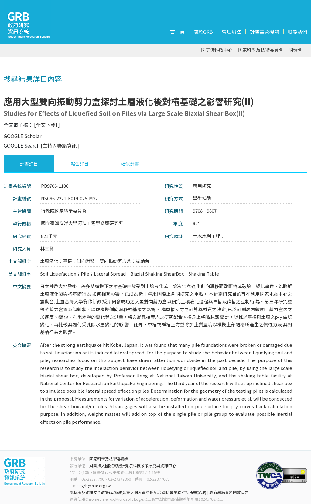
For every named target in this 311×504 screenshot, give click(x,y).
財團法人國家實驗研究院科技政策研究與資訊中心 (132, 465)
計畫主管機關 (264, 31)
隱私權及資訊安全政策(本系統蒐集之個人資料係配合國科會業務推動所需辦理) (138, 492)
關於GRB (203, 31)
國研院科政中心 (217, 50)
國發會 (295, 50)
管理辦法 (231, 31)
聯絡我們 (297, 31)
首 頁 (177, 31)
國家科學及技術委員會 (260, 50)
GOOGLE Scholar (22, 136)
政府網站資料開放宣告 (229, 492)
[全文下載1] (47, 124)
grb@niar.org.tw (96, 485)
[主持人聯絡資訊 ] (60, 145)
